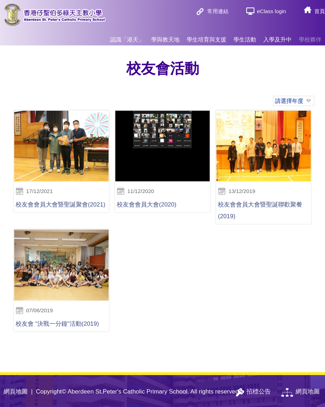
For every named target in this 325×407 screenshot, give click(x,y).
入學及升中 (277, 36)
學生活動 (244, 36)
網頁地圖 (16, 391)
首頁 (319, 11)
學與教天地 (165, 36)
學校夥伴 (310, 36)
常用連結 (217, 11)
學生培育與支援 (206, 36)
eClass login (271, 11)
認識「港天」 (127, 36)
